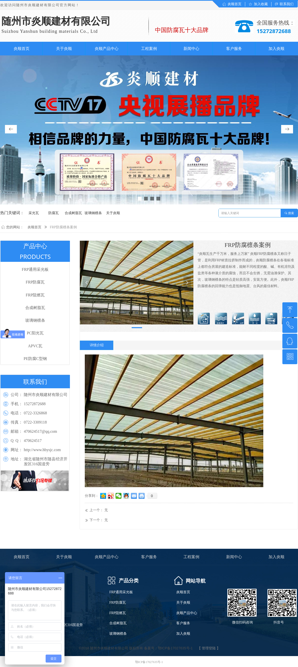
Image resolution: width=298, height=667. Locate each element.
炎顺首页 (34, 227)
